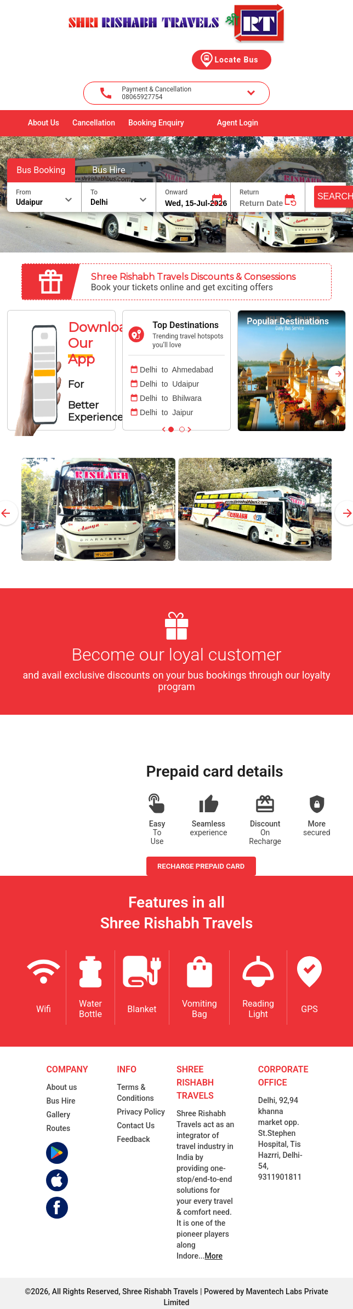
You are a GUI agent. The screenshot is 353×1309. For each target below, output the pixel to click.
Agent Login (237, 122)
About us (61, 1087)
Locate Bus (228, 59)
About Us (43, 122)
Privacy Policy (141, 1111)
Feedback (133, 1139)
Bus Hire (108, 170)
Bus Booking (40, 170)
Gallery (58, 1114)
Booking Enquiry (156, 122)
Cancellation (93, 122)
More (214, 1255)
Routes (58, 1128)
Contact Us (136, 1125)
